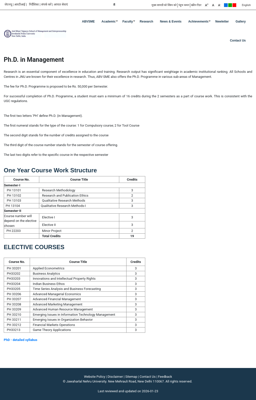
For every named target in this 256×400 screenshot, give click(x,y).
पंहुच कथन (183, 5)
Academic (109, 21)
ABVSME (88, 21)
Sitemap (131, 376)
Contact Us (238, 40)
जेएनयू (8, 4)
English (246, 5)
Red (234, 5)
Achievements (198, 21)
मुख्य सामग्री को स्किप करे (164, 5)
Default (226, 5)
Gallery (241, 21)
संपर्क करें (46, 4)
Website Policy (94, 376)
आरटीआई (19, 4)
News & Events (171, 21)
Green (230, 5)
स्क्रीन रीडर (196, 5)
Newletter (222, 21)
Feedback (165, 376)
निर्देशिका (34, 4)
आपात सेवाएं (61, 4)
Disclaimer (115, 376)
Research (146, 21)
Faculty (127, 21)
